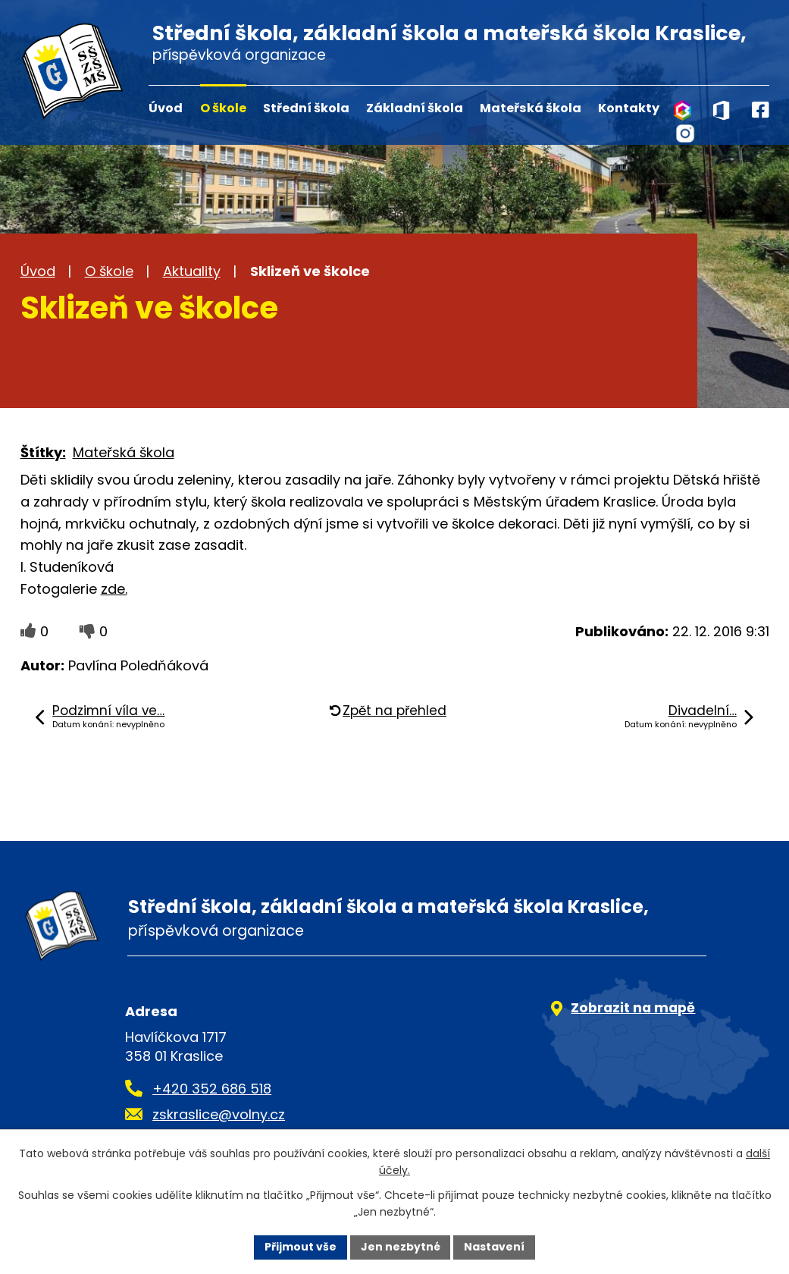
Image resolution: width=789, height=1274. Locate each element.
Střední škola (306, 108)
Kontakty (628, 108)
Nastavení (495, 1246)
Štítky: (43, 452)
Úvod (166, 108)
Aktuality (192, 271)
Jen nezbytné (400, 1246)
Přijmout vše (301, 1246)
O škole (223, 108)
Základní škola (414, 108)
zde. (114, 588)
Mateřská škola (530, 108)
